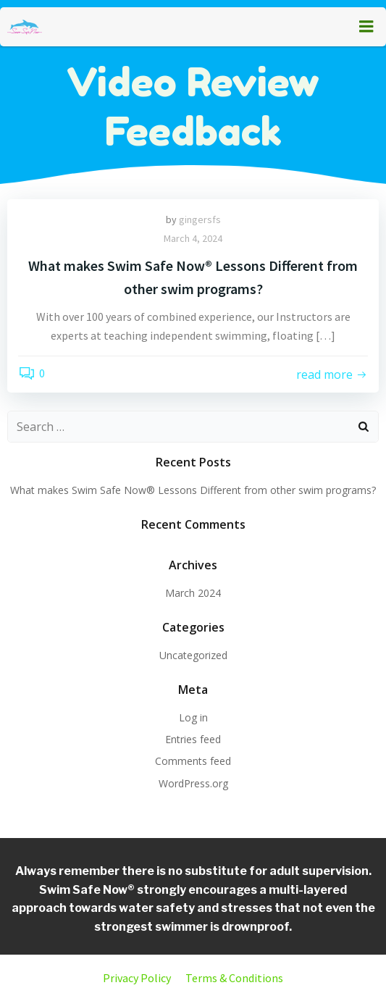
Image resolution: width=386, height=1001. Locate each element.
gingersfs (200, 219)
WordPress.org (193, 783)
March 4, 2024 (193, 238)
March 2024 (193, 593)
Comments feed (193, 761)
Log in (193, 717)
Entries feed (193, 739)
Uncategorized (193, 655)
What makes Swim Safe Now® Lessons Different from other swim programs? (193, 490)
